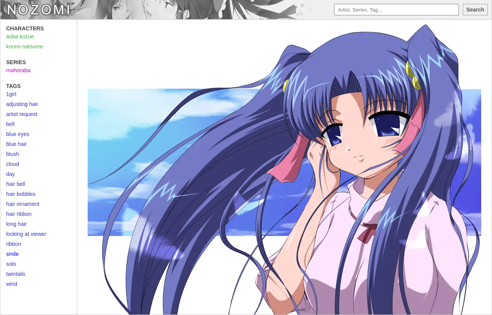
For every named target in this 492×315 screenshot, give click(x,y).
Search (475, 10)
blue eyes (17, 134)
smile (12, 254)
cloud (12, 164)
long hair (16, 224)
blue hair (16, 144)
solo (11, 264)
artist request (21, 114)
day (10, 174)
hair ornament (22, 204)
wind (11, 284)
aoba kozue (20, 36)
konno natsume (24, 46)
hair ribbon (19, 214)
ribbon (13, 244)
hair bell (15, 184)
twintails (15, 274)
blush (12, 154)
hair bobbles (20, 194)
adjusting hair (22, 104)
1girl (11, 94)
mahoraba (18, 70)
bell (10, 124)
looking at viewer (26, 234)
